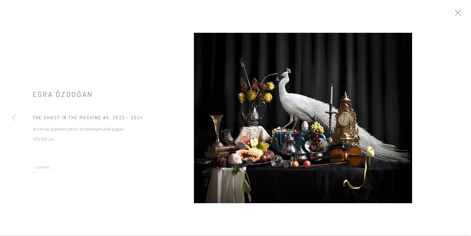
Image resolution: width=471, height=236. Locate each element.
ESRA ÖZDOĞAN (63, 97)
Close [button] (463, 15)
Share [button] (44, 169)
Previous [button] (14, 118)
